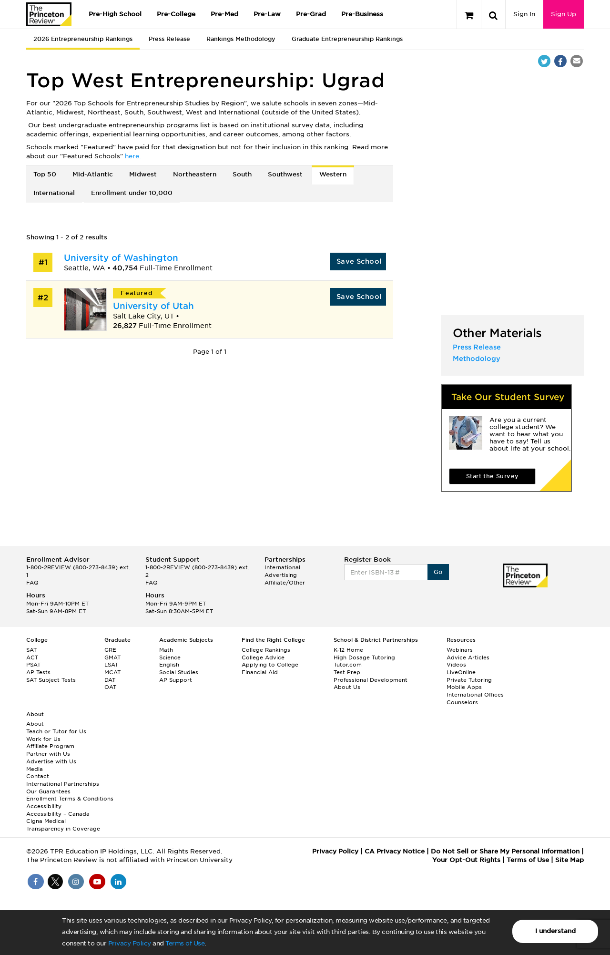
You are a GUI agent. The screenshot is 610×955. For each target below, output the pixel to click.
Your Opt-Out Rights (466, 859)
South (242, 174)
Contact (37, 776)
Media (34, 769)
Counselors (462, 702)
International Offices (475, 694)
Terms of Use (184, 943)
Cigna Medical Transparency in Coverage (63, 825)
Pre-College (176, 14)
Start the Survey (492, 476)
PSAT (33, 664)
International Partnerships (62, 783)
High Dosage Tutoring (364, 657)
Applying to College (270, 664)
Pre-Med (224, 14)
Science (170, 657)
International (54, 192)
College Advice (263, 657)
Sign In (524, 14)
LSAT (111, 664)
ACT (32, 657)
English (169, 664)
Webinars (460, 650)
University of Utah (153, 306)
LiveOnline (461, 672)
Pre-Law (267, 14)
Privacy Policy (129, 943)
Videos (456, 664)
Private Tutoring (469, 680)
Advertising (280, 575)
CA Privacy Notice (395, 851)
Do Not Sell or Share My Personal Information (505, 851)
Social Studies (178, 672)
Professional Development (370, 680)
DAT (109, 680)
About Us (347, 687)
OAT (110, 687)
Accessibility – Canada (58, 814)
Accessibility (43, 806)
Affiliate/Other (284, 582)
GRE (110, 650)
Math (166, 650)
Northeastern (194, 174)
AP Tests (38, 672)
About (35, 723)
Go (438, 571)
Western (332, 174)
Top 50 (44, 174)
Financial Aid (260, 672)
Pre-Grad (311, 14)
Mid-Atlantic (92, 174)
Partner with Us (48, 753)
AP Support (175, 680)
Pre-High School (115, 14)
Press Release (169, 38)
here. (133, 156)
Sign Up (563, 14)
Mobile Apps (464, 687)
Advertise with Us (51, 761)
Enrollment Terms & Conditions (69, 798)
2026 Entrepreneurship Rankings (82, 38)
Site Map (569, 859)
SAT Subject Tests (51, 680)
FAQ (32, 582)
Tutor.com (348, 664)
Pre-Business (362, 14)
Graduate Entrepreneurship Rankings (347, 38)
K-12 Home (348, 650)
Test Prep (347, 672)
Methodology (476, 358)
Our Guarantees (48, 791)
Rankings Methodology (240, 38)
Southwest (285, 174)
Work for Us (43, 739)
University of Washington (121, 258)
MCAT (112, 672)
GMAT (112, 657)
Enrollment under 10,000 (132, 192)
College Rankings (266, 650)
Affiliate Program (50, 746)
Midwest (143, 174)
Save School (358, 261)
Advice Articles (468, 657)
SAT (31, 650)
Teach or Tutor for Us (56, 731)
